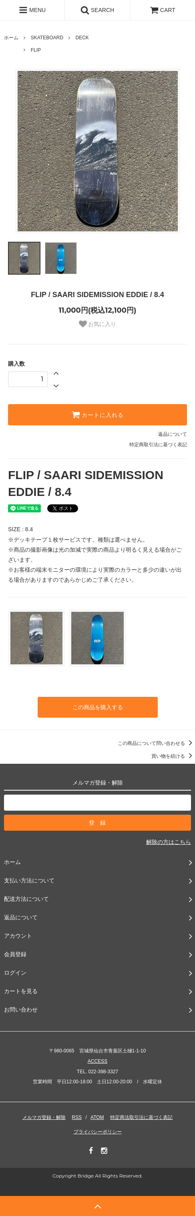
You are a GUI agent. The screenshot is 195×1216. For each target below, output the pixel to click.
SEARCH (97, 10)
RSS (77, 1117)
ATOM (97, 1117)
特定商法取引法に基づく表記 (141, 1117)
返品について (172, 434)
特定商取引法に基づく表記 (158, 444)
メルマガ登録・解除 (44, 1117)
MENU (32, 10)
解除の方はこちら (168, 842)
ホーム (11, 37)
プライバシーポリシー (98, 1132)
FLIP (36, 50)
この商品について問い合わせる (156, 743)
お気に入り (98, 324)
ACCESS (97, 1061)
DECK (82, 37)
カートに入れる (97, 414)
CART (162, 10)
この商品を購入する (97, 707)
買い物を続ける (173, 756)
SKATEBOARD (47, 37)
